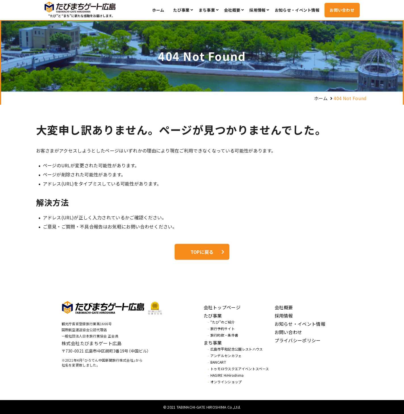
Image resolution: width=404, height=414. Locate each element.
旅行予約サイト (222, 328)
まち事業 (207, 10)
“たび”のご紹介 (222, 322)
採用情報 (257, 10)
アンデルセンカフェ (226, 355)
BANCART (218, 362)
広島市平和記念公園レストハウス (236, 349)
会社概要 (232, 10)
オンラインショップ (226, 381)
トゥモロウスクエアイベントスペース (239, 368)
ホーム (158, 10)
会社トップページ (222, 307)
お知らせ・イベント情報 (297, 10)
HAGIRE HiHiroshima (227, 375)
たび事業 (181, 10)
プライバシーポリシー (298, 340)
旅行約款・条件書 (224, 335)
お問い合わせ (342, 10)
